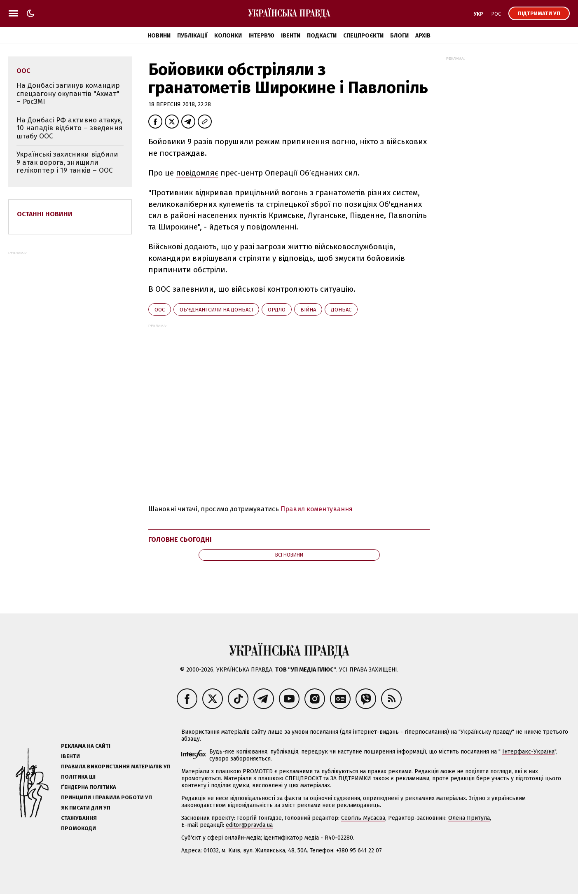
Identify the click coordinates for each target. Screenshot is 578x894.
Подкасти (322, 35)
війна (308, 310)
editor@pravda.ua (249, 824)
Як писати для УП (85, 808)
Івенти (290, 35)
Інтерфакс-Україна (528, 751)
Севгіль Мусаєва (363, 817)
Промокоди (78, 828)
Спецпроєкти (363, 35)
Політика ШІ (78, 777)
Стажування (79, 818)
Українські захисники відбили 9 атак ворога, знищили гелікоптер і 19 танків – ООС (67, 162)
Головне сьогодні (180, 539)
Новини (159, 35)
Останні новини (45, 214)
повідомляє (197, 173)
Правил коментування (317, 509)
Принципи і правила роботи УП (106, 797)
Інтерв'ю (261, 35)
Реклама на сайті (85, 746)
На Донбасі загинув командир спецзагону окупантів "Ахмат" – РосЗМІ (68, 93)
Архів (423, 35)
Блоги (399, 35)
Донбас (341, 310)
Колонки (228, 35)
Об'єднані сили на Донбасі (216, 310)
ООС (159, 310)
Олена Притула (469, 817)
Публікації (192, 35)
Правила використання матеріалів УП (116, 766)
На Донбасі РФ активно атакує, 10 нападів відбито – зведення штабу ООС (69, 128)
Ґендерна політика (88, 787)
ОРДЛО (276, 310)
